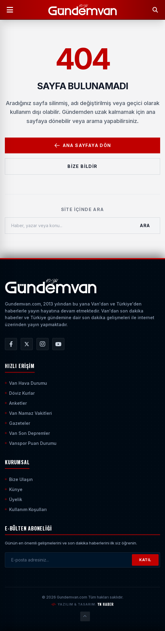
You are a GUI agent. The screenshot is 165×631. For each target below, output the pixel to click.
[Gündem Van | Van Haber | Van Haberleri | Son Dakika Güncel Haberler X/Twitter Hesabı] (27, 344)
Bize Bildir (82, 166)
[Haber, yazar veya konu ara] (67, 226)
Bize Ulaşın (19, 479)
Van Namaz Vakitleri (28, 413)
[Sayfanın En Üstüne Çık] (85, 616)
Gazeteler (17, 423)
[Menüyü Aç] (10, 10)
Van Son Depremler (27, 433)
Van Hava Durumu (26, 383)
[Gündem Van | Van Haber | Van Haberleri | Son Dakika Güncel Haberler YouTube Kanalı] (58, 344)
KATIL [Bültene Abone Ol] (145, 560)
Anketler (16, 403)
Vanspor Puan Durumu (31, 443)
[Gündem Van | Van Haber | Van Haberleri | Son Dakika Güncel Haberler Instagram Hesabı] (42, 344)
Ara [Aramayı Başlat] (145, 225)
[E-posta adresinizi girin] (68, 560)
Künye (13, 489)
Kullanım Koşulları (26, 509)
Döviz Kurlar (20, 393)
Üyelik (13, 499)
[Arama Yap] (155, 10)
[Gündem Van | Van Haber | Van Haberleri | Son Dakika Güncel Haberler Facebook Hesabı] (11, 344)
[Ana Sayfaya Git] (50, 286)
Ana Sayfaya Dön (82, 145)
